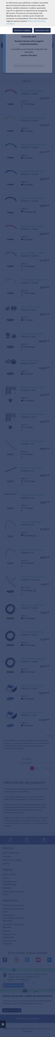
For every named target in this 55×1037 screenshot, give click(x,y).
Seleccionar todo (42, 30)
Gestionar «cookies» (22, 30)
